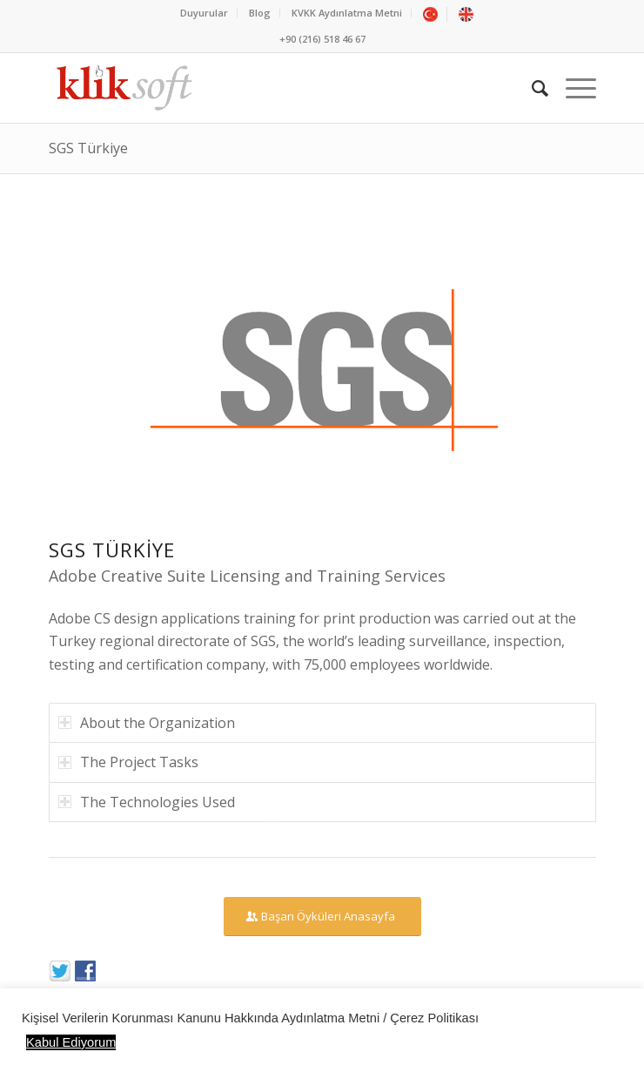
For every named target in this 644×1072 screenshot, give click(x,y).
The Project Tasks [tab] (128, 762)
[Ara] (531, 88)
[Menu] (572, 88)
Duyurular (204, 12)
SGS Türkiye (88, 148)
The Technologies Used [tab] (146, 802)
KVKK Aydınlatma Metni (347, 12)
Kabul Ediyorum (71, 1042)
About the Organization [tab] (146, 722)
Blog (260, 12)
